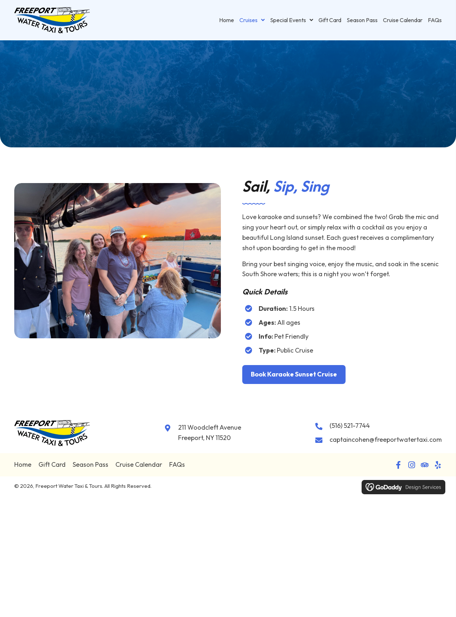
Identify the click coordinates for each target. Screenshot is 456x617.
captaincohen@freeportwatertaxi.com (386, 439)
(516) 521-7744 (350, 425)
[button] (398, 465)
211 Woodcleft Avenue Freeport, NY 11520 (209, 432)
